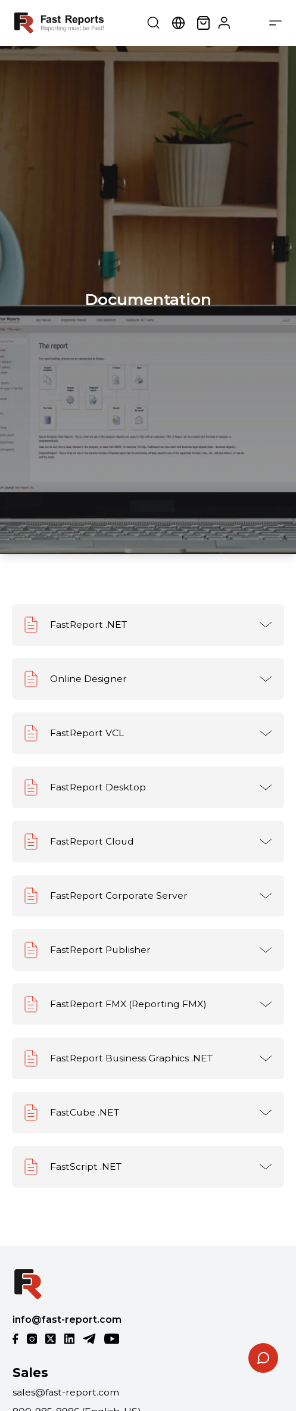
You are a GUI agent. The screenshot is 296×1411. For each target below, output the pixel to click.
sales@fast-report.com (66, 1392)
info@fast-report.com (67, 1319)
